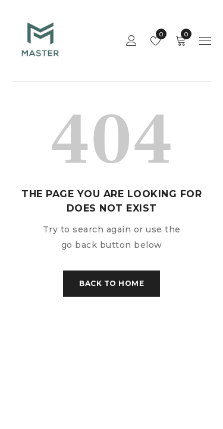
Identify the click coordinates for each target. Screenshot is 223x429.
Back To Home (111, 283)
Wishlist (158, 34)
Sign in (131, 41)
